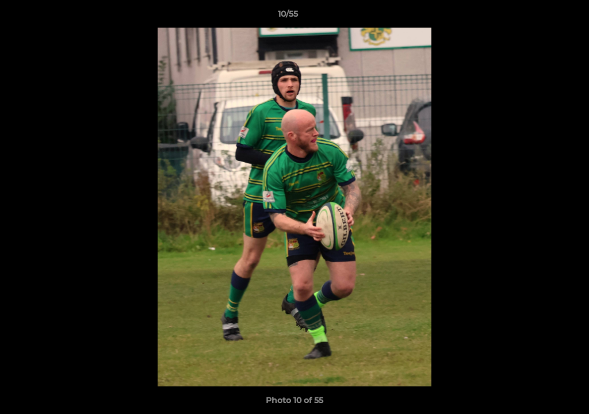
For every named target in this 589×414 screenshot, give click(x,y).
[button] (541, 17)
